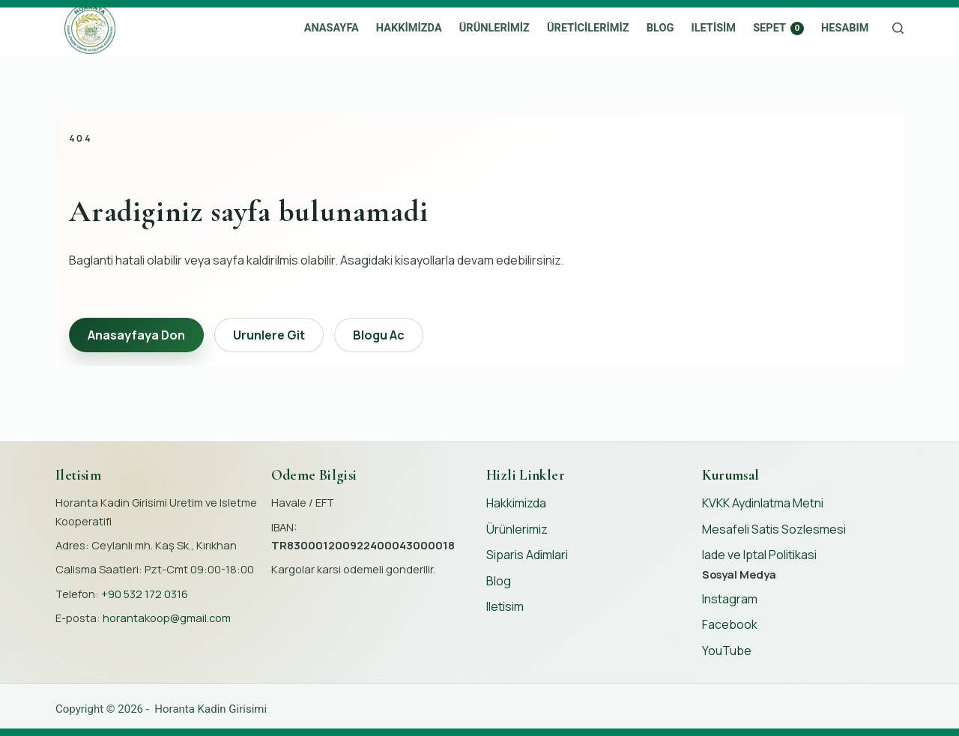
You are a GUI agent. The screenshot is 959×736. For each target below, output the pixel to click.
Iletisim (713, 27)
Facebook (729, 624)
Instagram (729, 599)
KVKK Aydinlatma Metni (762, 503)
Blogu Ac (379, 335)
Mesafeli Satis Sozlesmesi (774, 529)
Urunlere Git (269, 335)
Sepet (778, 27)
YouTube (726, 650)
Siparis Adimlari (527, 554)
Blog (660, 27)
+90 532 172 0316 (144, 593)
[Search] (898, 28)
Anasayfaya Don (136, 335)
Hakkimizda (409, 27)
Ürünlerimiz (494, 27)
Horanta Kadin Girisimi (210, 709)
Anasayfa (331, 27)
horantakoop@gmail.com (167, 617)
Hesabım (844, 27)
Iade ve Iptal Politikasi (759, 554)
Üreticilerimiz (588, 27)
